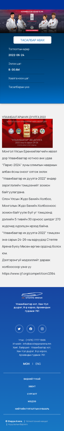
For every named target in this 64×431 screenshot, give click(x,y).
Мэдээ (32, 401)
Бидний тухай (32, 379)
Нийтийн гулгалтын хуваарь (32, 408)
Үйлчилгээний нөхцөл (37, 421)
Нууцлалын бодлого (18, 424)
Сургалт (32, 393)
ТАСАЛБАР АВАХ (32, 40)
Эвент (32, 386)
